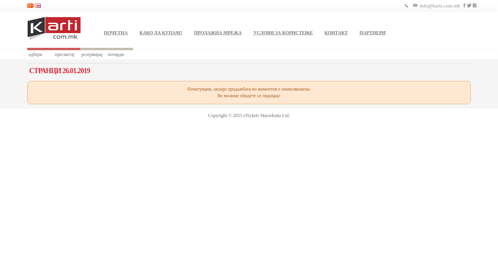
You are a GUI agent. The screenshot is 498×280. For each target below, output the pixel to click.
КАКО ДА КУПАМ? (160, 32)
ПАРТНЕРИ (372, 32)
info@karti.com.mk (439, 6)
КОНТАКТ (336, 32)
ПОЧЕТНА (116, 32)
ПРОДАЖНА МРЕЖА (218, 32)
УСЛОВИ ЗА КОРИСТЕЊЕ (283, 32)
